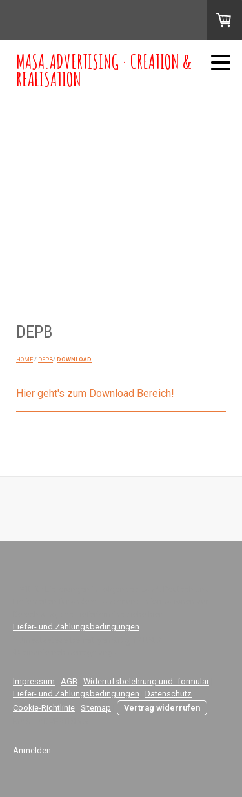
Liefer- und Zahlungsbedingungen (76, 626)
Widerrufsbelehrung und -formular (146, 681)
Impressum (34, 681)
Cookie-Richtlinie (44, 708)
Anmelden (32, 750)
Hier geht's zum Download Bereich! (95, 393)
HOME (24, 359)
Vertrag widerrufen (162, 708)
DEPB (45, 359)
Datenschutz (168, 693)
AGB (69, 681)
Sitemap (96, 708)
